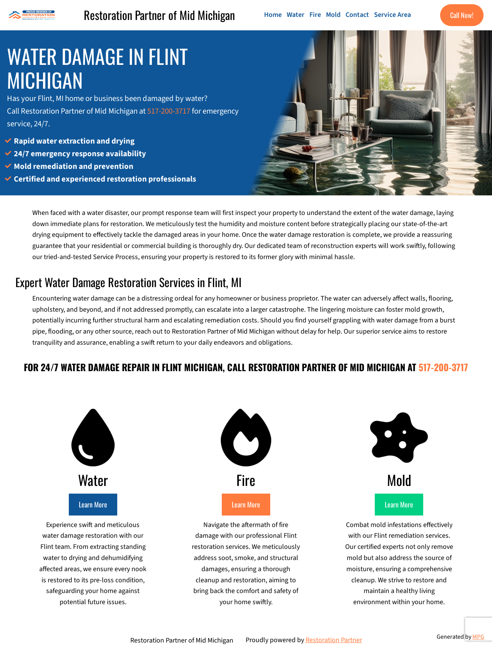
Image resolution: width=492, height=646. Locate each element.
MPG (478, 637)
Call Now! (462, 15)
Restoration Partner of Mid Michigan (159, 14)
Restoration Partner (334, 640)
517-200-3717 (168, 111)
